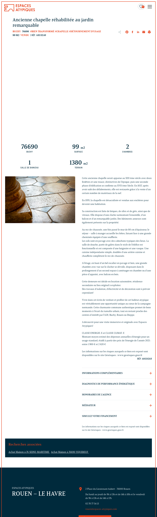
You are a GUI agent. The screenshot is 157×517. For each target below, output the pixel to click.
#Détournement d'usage (85, 31)
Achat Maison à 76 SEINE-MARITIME (29, 452)
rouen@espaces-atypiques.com (101, 509)
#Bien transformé (42, 31)
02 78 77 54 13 (92, 503)
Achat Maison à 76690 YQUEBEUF (70, 452)
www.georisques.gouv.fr (113, 430)
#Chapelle (62, 31)
